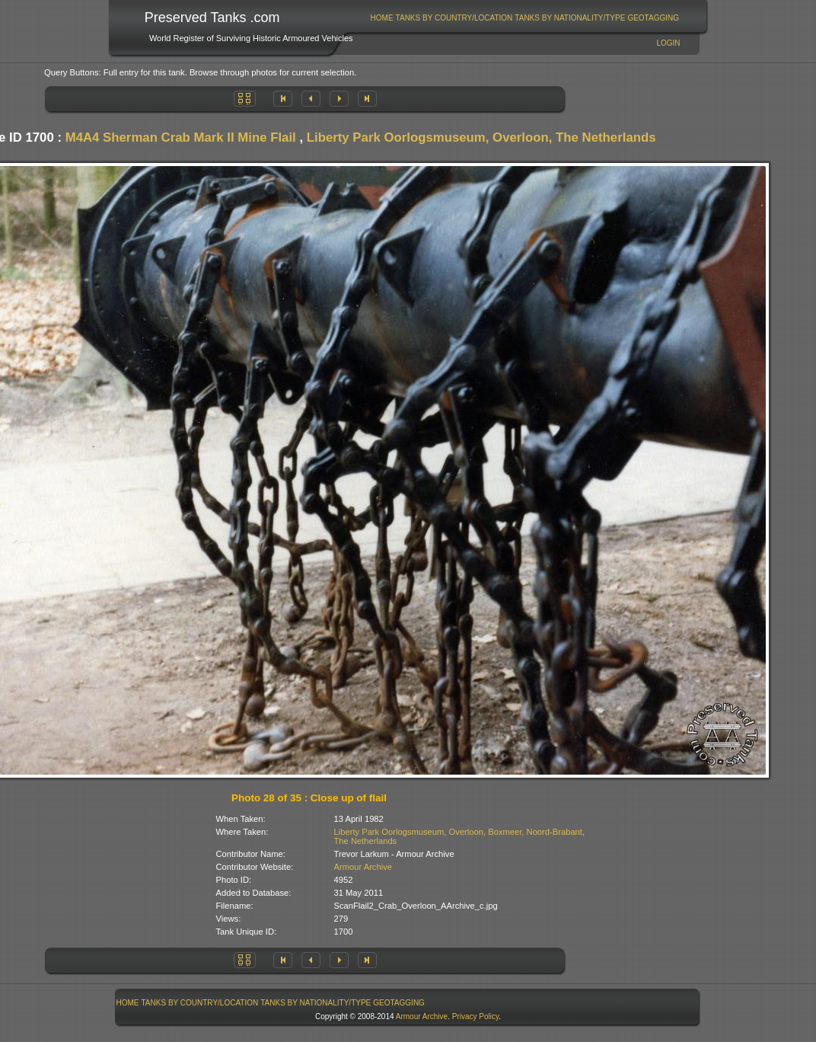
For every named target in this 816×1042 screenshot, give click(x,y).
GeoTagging (653, 18)
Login (668, 43)
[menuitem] (381, 18)
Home (382, 18)
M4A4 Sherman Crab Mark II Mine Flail (180, 137)
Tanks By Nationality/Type (570, 18)
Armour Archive (363, 866)
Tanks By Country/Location (454, 18)
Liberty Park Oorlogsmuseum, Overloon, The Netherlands (481, 137)
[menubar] (524, 18)
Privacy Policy (475, 1016)
